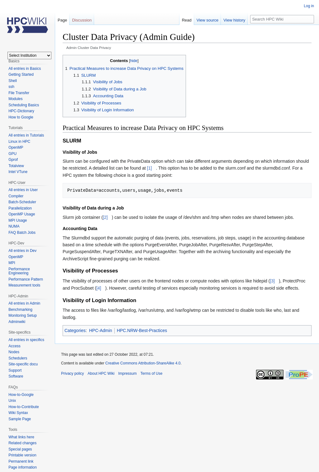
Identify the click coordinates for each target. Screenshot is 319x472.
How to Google (20, 117)
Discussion (82, 20)
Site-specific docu (23, 364)
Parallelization (20, 208)
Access (14, 346)
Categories (75, 330)
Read (187, 20)
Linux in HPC (19, 141)
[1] (149, 168)
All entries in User (23, 190)
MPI (11, 263)
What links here (21, 437)
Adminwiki (16, 322)
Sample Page (19, 419)
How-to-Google (21, 395)
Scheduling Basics (23, 105)
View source (208, 20)
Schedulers (17, 358)
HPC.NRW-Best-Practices (142, 330)
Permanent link (20, 461)
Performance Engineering (19, 271)
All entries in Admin (24, 303)
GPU (12, 154)
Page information (22, 467)
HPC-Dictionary (21, 111)
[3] (272, 280)
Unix (12, 400)
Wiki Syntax (18, 413)
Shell (12, 81)
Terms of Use (151, 373)
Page (62, 20)
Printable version (22, 455)
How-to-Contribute (23, 407)
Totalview (16, 166)
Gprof (13, 159)
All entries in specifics (26, 340)
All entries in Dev (22, 250)
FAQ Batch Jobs (22, 232)
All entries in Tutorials (26, 135)
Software (15, 376)
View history (234, 20)
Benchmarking (20, 309)
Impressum (127, 373)
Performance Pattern (25, 279)
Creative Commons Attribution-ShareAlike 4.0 (142, 363)
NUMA (13, 226)
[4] (98, 288)
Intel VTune (17, 172)
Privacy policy (72, 373)
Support (14, 370)
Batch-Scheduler (22, 202)
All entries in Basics (24, 68)
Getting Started (21, 74)
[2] (105, 217)
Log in (309, 6)
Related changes (22, 443)
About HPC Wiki (101, 373)
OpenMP (15, 147)
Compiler (15, 196)
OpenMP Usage (21, 214)
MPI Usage (17, 220)
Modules (15, 99)
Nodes (13, 352)
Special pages (20, 449)
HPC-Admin (100, 330)
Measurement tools (24, 285)
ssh (11, 86)
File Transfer (18, 93)
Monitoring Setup (22, 315)
